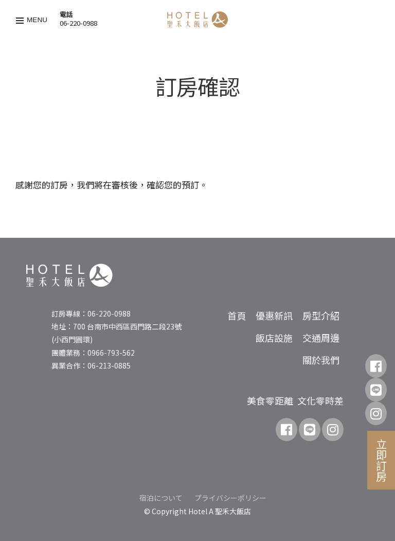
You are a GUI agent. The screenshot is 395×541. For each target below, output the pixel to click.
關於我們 (320, 360)
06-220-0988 (78, 23)
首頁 (236, 315)
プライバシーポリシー (230, 498)
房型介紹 (320, 315)
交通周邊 (320, 337)
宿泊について (161, 498)
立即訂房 (381, 460)
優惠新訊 (274, 315)
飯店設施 (274, 337)
